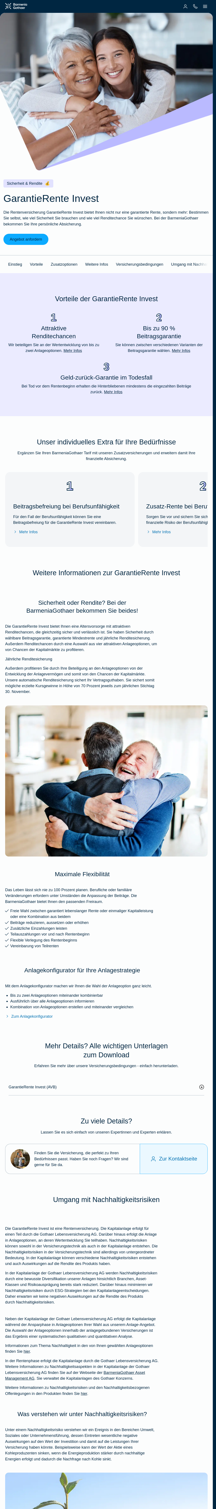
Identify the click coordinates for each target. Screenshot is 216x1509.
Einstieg (15, 264)
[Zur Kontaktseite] (174, 1159)
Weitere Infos (96, 264)
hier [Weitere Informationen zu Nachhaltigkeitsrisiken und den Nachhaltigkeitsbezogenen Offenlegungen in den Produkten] (84, 1393)
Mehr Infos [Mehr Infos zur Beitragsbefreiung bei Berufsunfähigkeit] (25, 532)
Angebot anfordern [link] (26, 239)
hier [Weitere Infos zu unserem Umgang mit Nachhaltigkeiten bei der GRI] (27, 1351)
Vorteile (36, 264)
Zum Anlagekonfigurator (29, 1016)
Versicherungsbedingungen (139, 264)
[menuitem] (185, 6)
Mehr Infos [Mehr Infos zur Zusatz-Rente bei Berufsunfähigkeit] (158, 532)
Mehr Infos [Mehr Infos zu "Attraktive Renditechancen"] (73, 350)
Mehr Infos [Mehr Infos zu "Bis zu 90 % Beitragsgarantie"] (181, 350)
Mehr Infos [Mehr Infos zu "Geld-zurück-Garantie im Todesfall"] (113, 392)
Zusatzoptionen (64, 264)
